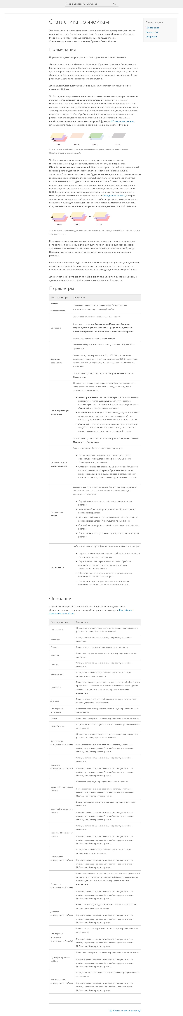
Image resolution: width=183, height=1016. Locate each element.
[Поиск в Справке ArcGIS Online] (89, 3)
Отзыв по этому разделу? (127, 1010)
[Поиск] (115, 4)
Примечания (152, 27)
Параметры (152, 32)
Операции (151, 36)
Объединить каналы (122, 121)
